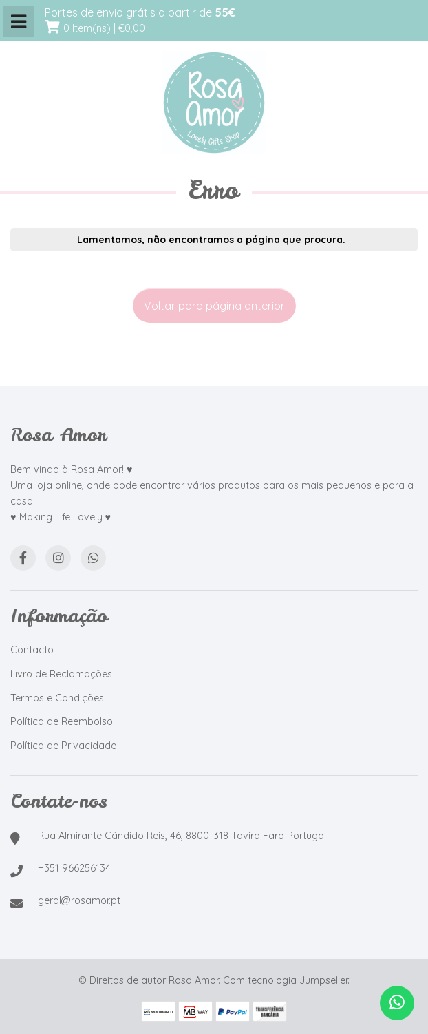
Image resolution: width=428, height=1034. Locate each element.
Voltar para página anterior (214, 306)
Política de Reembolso (61, 721)
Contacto (32, 650)
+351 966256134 (74, 868)
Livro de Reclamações (61, 674)
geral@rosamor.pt (79, 900)
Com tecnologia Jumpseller (285, 980)
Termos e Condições (57, 698)
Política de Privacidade (63, 745)
